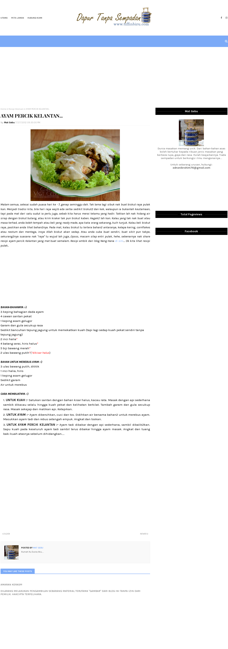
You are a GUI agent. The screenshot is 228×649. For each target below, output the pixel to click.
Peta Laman (17, 18)
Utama (4, 18)
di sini (119, 241)
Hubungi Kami (35, 18)
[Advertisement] (114, 77)
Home (3, 109)
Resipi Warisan (16, 109)
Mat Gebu (9, 122)
